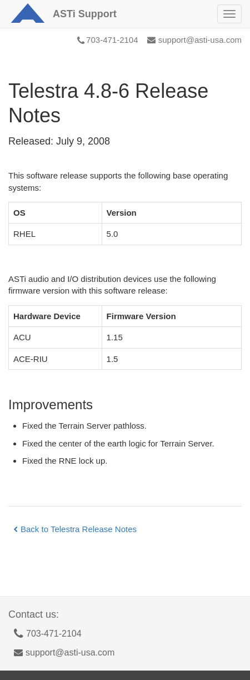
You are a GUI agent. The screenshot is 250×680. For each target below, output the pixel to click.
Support (85, 13)
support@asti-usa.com (194, 39)
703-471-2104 (107, 39)
